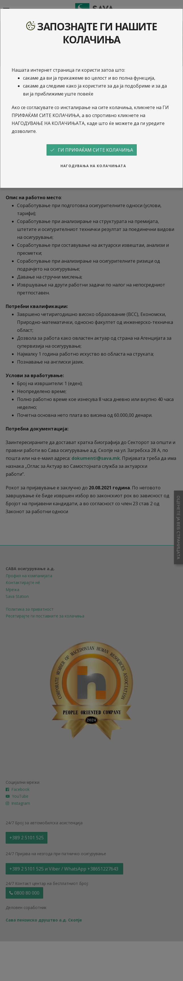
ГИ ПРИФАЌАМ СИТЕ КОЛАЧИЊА (91, 150)
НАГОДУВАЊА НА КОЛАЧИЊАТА (93, 166)
